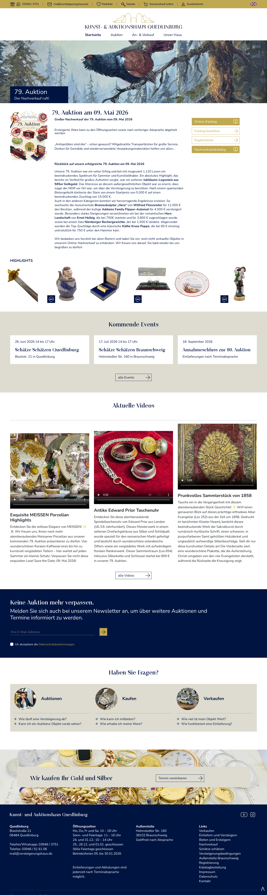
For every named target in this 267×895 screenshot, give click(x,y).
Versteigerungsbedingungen (220, 853)
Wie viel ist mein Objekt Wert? (203, 719)
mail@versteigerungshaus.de (31, 853)
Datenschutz (208, 876)
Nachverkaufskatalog (210, 149)
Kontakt (205, 881)
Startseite (93, 35)
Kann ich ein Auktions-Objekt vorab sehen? (50, 724)
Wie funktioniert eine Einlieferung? (206, 724)
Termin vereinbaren (172, 778)
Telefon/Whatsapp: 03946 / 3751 (34, 844)
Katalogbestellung (212, 867)
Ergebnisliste (203, 140)
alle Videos (126, 575)
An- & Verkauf (143, 35)
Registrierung (209, 863)
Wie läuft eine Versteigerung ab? (43, 719)
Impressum (207, 872)
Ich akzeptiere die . (45, 644)
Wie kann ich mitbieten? (117, 719)
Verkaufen (206, 831)
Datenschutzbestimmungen (56, 644)
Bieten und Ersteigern (215, 840)
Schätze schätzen (211, 849)
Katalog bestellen (207, 131)
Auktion (116, 35)
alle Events (126, 377)
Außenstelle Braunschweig (218, 858)
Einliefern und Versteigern (218, 835)
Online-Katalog (205, 121)
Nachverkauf (208, 844)
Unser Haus (173, 35)
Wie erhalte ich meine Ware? (121, 724)
